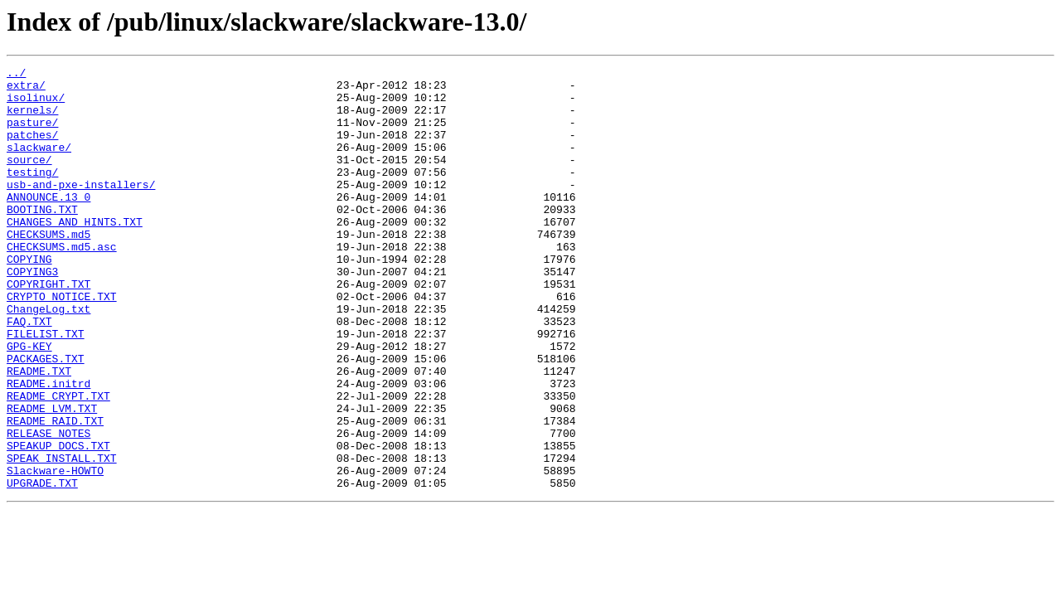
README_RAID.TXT (55, 492)
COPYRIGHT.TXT (48, 328)
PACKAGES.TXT (46, 417)
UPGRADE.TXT (42, 567)
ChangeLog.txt (48, 358)
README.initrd (48, 447)
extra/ (26, 89)
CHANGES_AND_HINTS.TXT (75, 253)
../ (16, 74)
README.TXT (39, 432)
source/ (29, 179)
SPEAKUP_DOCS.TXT (58, 522)
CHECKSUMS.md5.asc (62, 283)
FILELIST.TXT (46, 388)
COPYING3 (32, 313)
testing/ (32, 194)
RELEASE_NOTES (48, 507)
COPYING (29, 298)
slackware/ (39, 164)
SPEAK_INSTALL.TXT (62, 537)
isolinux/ (36, 104)
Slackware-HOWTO (55, 552)
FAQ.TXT (29, 373)
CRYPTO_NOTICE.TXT (62, 343)
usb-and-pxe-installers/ (81, 208)
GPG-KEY (29, 403)
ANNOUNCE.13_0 (48, 223)
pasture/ (32, 134)
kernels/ (32, 119)
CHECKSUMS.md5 (48, 268)
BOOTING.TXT (42, 238)
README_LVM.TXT (52, 477)
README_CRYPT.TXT (58, 462)
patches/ (32, 149)
